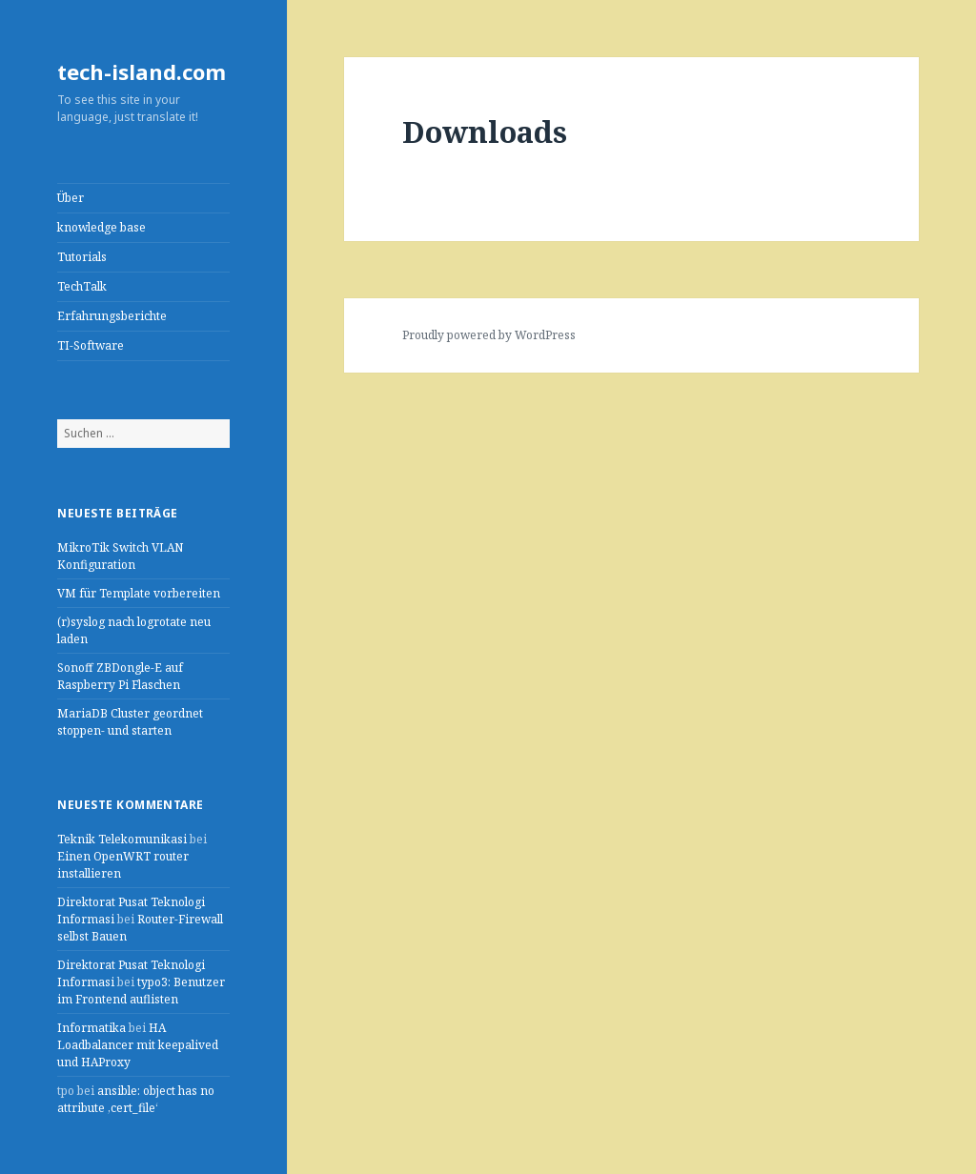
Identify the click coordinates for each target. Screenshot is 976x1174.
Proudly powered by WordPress (489, 335)
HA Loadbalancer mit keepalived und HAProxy (137, 1045)
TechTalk (82, 286)
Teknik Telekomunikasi (122, 839)
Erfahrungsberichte (112, 316)
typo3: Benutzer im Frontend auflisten (141, 990)
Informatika (91, 1028)
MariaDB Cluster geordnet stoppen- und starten (130, 722)
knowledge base (101, 227)
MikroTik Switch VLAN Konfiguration (120, 556)
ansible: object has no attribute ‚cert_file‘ (135, 1099)
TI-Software (90, 345)
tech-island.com (141, 71)
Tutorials (82, 257)
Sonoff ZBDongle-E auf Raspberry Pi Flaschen (120, 676)
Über (70, 198)
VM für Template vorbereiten (138, 593)
